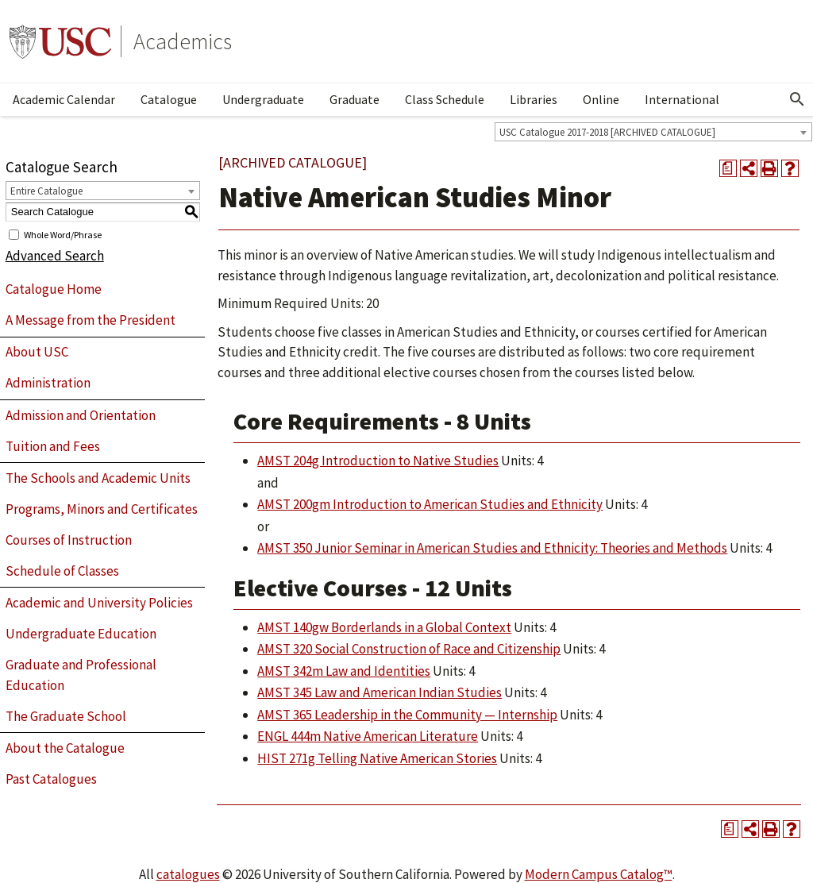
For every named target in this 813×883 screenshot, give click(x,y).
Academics (182, 41)
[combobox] (653, 131)
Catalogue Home (54, 289)
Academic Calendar (64, 99)
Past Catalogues (51, 779)
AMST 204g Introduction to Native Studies (378, 460)
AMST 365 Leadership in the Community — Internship (407, 714)
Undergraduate (263, 99)
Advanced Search (55, 255)
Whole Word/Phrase (63, 234)
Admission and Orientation (81, 415)
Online (601, 99)
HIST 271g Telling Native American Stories (377, 758)
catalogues (188, 874)
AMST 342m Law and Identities (343, 671)
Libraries (533, 99)
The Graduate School (66, 716)
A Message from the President (90, 320)
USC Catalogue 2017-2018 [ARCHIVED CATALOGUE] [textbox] (607, 132)
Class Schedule (444, 99)
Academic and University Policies (99, 602)
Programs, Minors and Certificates (102, 509)
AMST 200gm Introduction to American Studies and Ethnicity (430, 504)
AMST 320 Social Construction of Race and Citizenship (409, 648)
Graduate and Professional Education (81, 675)
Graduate (354, 99)
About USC (37, 352)
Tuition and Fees (53, 446)
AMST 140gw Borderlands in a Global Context (384, 627)
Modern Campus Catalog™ (598, 874)
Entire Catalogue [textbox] (46, 191)
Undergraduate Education (81, 633)
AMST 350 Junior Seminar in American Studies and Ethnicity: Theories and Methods (492, 548)
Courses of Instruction (69, 540)
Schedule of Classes (62, 571)
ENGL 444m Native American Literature (367, 736)
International (682, 99)
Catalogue (169, 99)
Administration (48, 382)
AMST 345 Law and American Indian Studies (379, 692)
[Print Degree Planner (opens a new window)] (728, 168)
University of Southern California (60, 41)
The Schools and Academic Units (98, 478)
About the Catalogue (65, 748)
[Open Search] (797, 99)
